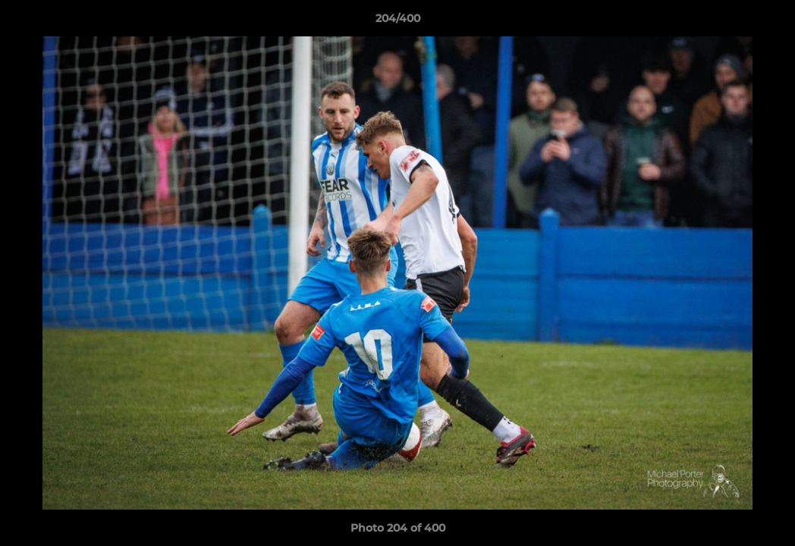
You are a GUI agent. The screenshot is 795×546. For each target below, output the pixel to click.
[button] (768, 22)
